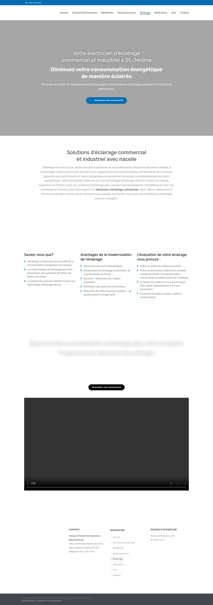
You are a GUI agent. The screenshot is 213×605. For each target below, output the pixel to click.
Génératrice (160, 12)
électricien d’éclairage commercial (116, 189)
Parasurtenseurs (126, 12)
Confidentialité (28, 601)
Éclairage (145, 12)
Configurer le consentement (49, 601)
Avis (173, 12)
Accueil (64, 12)
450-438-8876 (35, 3)
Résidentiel (107, 12)
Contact (184, 12)
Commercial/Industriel (84, 12)
